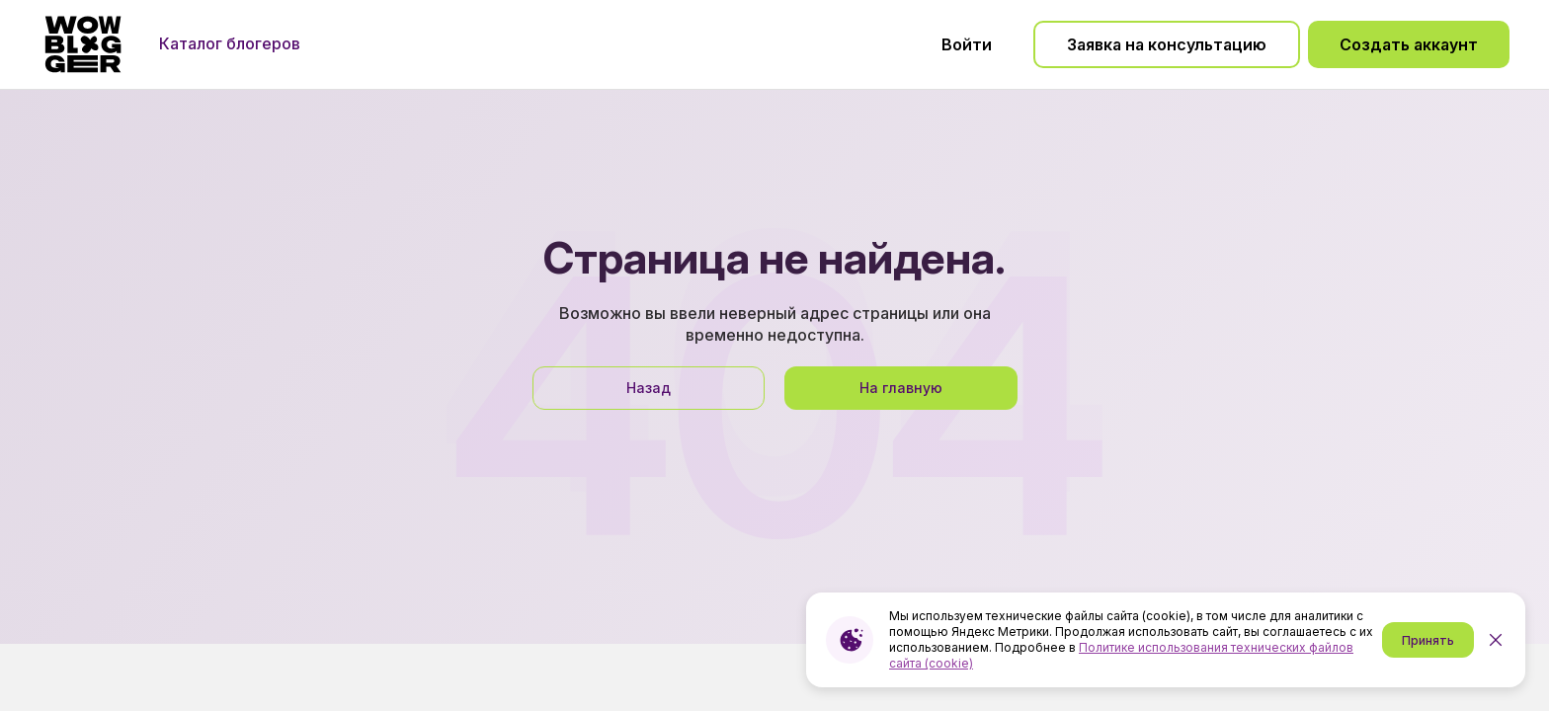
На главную (900, 387)
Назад (648, 387)
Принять (1428, 640)
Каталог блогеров (229, 43)
